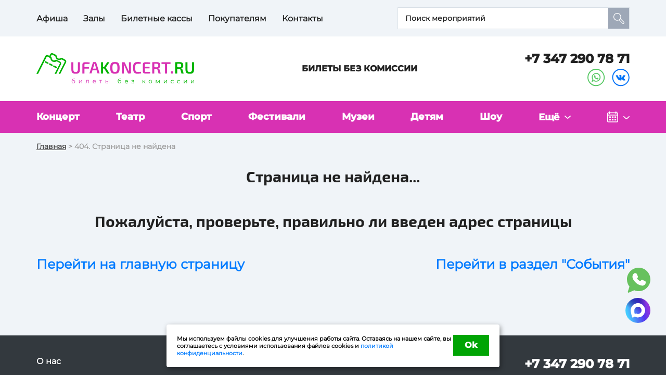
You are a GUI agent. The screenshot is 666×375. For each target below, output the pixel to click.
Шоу (491, 116)
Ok (471, 345)
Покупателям (237, 18)
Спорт (196, 116)
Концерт (58, 116)
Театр (130, 116)
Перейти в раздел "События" (533, 264)
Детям (427, 116)
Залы (94, 18)
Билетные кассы (157, 18)
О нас (48, 361)
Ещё (549, 117)
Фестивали (276, 116)
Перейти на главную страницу (140, 264)
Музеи (358, 116)
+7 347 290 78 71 (577, 58)
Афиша (52, 18)
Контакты (302, 18)
